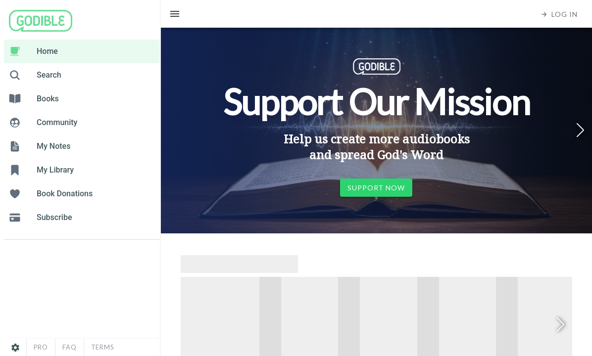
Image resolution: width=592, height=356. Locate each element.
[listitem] (82, 51)
